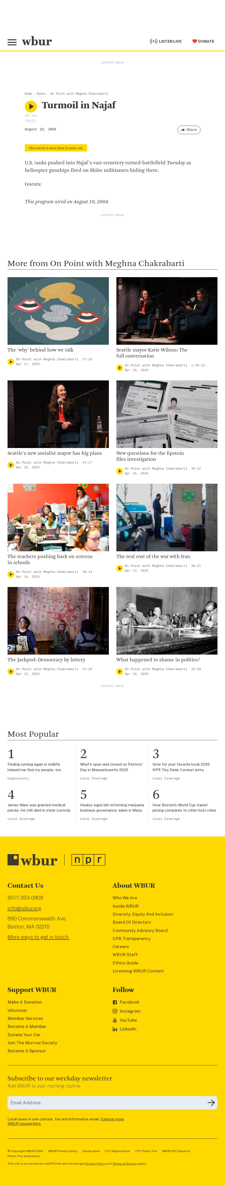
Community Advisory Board (140, 930)
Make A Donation (25, 1002)
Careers (121, 946)
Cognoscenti (18, 778)
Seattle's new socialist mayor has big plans (55, 453)
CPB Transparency (132, 938)
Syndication (91, 1151)
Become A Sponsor (27, 1050)
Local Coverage (93, 778)
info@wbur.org (24, 908)
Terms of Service (124, 1163)
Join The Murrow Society (32, 1042)
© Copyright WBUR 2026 (25, 1151)
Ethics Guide (125, 962)
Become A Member (27, 1026)
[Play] (11, 362)
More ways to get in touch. (38, 937)
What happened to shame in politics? (158, 660)
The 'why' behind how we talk (40, 350)
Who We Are (125, 897)
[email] (112, 1102)
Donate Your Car (24, 1034)
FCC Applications (117, 1151)
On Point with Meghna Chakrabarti (79, 94)
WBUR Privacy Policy (63, 1151)
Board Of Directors (132, 922)
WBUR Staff (125, 954)
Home (28, 94)
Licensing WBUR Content (138, 970)
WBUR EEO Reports (176, 1151)
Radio (41, 94)
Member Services (25, 1018)
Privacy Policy (95, 1163)
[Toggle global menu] (12, 42)
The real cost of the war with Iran (153, 556)
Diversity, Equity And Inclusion (143, 914)
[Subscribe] (211, 1103)
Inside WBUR (126, 906)
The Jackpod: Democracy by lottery (46, 660)
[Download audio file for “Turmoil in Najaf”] (27, 115)
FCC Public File (146, 1151)
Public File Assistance (24, 1156)
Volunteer (17, 1010)
